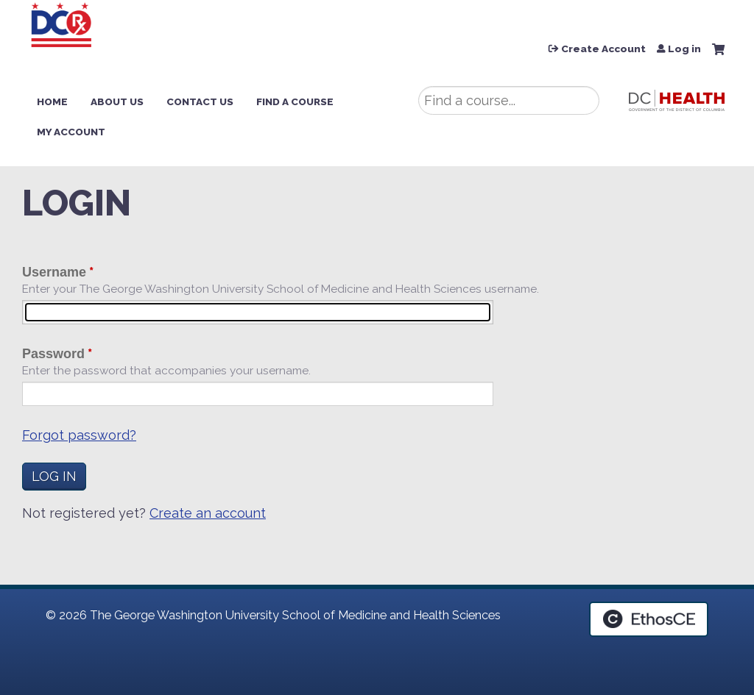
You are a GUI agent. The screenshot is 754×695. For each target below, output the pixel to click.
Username (54, 272)
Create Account (603, 49)
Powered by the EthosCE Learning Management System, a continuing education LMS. (648, 619)
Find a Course (295, 101)
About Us (117, 101)
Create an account (207, 513)
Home (52, 101)
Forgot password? (79, 435)
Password (53, 353)
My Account (71, 132)
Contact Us (199, 101)
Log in (684, 49)
